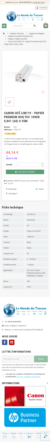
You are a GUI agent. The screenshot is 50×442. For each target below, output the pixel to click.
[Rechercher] (25, 26)
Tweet (40, 189)
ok (41, 359)
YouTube (11, 342)
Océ (15, 127)
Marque (7, 127)
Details (10, 183)
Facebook (4, 342)
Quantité (9, 165)
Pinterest (11, 194)
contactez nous (39, 2)
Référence (8, 130)
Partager (11, 189)
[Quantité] (28, 164)
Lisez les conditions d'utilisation (28, 377)
